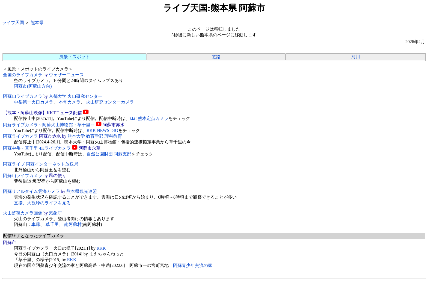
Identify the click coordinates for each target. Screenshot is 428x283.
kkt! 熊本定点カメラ (149, 118)
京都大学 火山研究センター (75, 96)
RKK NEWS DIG (102, 130)
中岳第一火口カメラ (33, 102)
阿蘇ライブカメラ (20, 136)
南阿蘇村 (73, 224)
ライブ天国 (13, 22)
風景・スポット (74, 56)
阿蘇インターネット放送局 (52, 164)
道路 (216, 56)
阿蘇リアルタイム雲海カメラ (31, 191)
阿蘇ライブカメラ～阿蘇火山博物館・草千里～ (49, 124)
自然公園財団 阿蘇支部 (109, 154)
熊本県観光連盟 (81, 191)
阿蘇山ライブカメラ (22, 96)
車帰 (35, 224)
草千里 (52, 224)
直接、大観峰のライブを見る (42, 203)
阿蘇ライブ (14, 164)
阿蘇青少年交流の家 (192, 265)
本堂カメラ (70, 102)
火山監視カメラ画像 (22, 213)
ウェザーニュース (66, 74)
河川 (355, 56)
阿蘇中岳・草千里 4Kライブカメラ (37, 148)
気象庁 (55, 213)
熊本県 (37, 22)
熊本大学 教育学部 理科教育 (94, 136)
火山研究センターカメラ (110, 102)
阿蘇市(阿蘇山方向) (33, 86)
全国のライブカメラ (22, 74)
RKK (101, 248)
